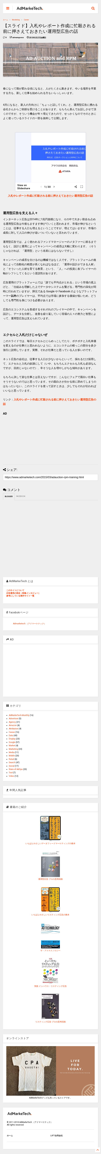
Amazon (13, 725)
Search (12, 762)
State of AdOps (16, 769)
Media (11, 752)
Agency (12, 722)
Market (12, 745)
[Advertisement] (50, 439)
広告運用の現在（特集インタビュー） (23, 593)
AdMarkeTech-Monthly (19, 715)
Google (12, 742)
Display (12, 739)
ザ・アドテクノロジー (50, 950)
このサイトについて (15, 590)
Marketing (16, 20)
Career (26, 20)
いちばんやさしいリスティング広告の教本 (50, 915)
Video (11, 776)
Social (11, 766)
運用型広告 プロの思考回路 (50, 879)
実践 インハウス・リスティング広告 (50, 986)
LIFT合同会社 (56, 1135)
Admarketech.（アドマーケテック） (29, 623)
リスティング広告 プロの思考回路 (50, 1022)
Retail (11, 759)
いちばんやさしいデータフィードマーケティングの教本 (50, 843)
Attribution (13, 729)
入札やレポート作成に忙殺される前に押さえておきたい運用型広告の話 (50, 195)
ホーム (5, 20)
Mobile (12, 756)
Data (11, 735)
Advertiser (13, 718)
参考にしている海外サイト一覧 (20, 596)
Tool (11, 772)
